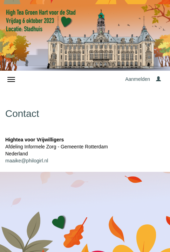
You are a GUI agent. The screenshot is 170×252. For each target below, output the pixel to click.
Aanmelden (137, 79)
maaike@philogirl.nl (26, 160)
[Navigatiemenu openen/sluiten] (11, 79)
